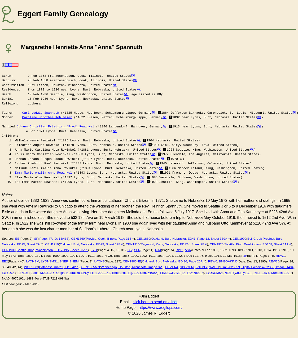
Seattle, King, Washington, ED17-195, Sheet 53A (51, 250)
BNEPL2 (201, 267)
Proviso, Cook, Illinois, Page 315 (108, 238)
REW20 (273, 261)
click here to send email (152, 302)
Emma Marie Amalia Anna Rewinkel (43, 173)
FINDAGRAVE (170, 273)
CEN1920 (217, 244)
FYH (94, 250)
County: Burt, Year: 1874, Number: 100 (262, 273)
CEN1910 (52, 244)
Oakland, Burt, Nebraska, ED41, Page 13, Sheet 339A (189, 238)
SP (36, 238)
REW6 (212, 261)
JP (245, 255)
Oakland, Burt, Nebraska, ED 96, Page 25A (172, 261)
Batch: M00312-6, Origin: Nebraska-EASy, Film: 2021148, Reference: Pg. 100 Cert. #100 (93, 273)
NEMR (229, 273)
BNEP (64, 261)
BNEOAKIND (228, 261)
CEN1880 (143, 238)
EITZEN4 (171, 267)
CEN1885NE (132, 261)
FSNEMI (23, 273)
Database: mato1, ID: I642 (57, 267)
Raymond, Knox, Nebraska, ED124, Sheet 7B (173, 244)
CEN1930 (9, 250)
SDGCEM (187, 267)
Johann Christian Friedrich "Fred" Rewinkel (55, 126)
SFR (137, 250)
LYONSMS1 (49, 261)
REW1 (280, 255)
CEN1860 (78, 238)
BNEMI (74, 261)
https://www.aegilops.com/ (160, 308)
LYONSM (32, 261)
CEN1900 (239, 238)
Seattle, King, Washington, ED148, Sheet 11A (256, 244)
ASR (188, 250)
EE (17, 238)
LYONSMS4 (214, 273)
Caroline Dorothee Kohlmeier (47, 117)
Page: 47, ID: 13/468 (53, 238)
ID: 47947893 (190, 273)
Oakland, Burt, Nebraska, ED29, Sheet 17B (90, 244)
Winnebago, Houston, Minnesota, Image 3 (130, 267)
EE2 (5, 261)
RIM (158, 250)
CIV (129, 250)
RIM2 (179, 250)
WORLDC (31, 267)
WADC (214, 267)
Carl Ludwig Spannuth (40, 113)
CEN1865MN (90, 267)
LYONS (99, 261)
